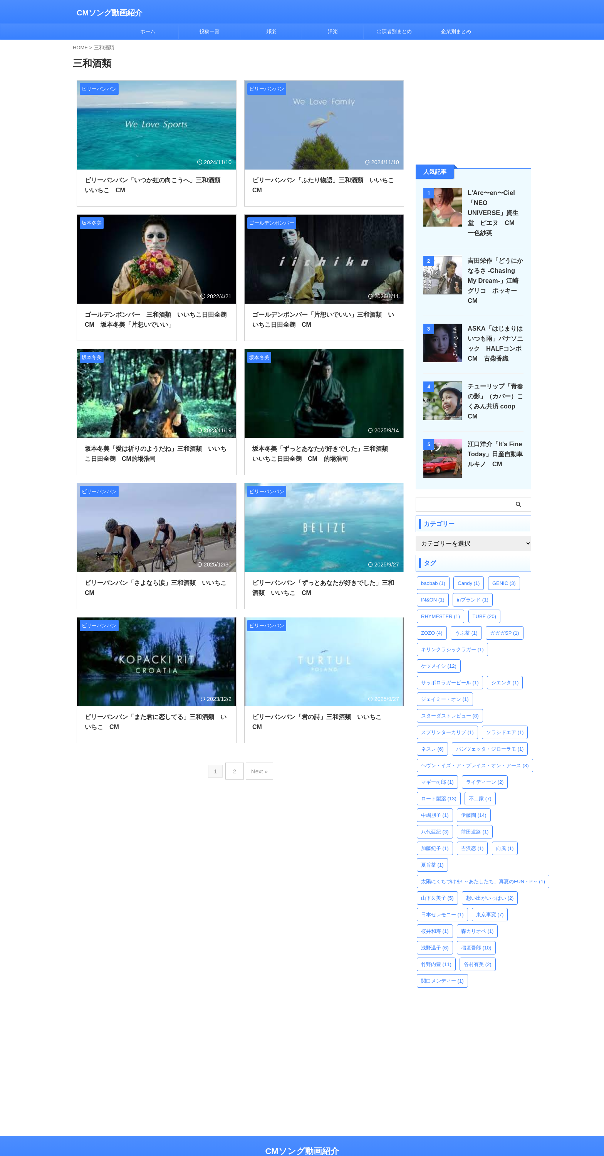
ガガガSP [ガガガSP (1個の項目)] (504, 613)
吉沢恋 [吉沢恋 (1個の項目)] (472, 828)
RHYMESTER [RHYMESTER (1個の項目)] (440, 596)
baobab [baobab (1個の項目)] (433, 563)
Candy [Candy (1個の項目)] (469, 563)
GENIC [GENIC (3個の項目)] (504, 563)
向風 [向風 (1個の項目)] (505, 828)
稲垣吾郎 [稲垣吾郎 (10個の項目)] (476, 928)
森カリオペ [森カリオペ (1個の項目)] (477, 911)
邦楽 (271, 31)
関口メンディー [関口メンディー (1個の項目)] (442, 961)
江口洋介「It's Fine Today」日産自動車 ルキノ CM (496, 434)
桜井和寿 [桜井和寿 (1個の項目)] (435, 911)
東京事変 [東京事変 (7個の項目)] (490, 894)
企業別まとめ (456, 31)
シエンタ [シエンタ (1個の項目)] (505, 662)
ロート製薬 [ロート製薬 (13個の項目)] (438, 778)
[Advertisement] (473, 101)
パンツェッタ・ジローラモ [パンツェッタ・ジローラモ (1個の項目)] (490, 729)
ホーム (147, 31)
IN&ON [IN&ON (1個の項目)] (433, 580)
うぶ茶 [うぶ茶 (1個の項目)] (466, 613)
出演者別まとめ (394, 31)
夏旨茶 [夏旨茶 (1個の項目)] (432, 845)
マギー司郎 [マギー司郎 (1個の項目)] (437, 762)
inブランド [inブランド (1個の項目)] (472, 580)
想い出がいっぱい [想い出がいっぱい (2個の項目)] (490, 878)
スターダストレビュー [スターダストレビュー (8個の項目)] (450, 696)
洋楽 (333, 31)
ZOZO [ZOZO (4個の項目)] (432, 613)
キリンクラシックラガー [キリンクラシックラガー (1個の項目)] (452, 629)
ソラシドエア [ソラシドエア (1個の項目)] (505, 712)
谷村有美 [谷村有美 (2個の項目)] (478, 944)
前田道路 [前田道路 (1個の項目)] (475, 812)
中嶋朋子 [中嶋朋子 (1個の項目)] (435, 795)
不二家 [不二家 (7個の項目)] (480, 778)
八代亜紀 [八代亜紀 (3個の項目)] (435, 812)
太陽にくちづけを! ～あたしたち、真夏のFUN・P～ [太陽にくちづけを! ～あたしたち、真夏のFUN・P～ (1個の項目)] (483, 861)
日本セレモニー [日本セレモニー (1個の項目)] (442, 894)
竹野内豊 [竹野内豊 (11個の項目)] (436, 944)
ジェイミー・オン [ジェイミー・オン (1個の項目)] (445, 679)
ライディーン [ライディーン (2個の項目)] (485, 762)
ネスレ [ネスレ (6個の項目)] (432, 729)
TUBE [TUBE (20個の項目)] (484, 596)
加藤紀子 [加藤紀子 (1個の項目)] (435, 828)
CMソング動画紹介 (110, 12)
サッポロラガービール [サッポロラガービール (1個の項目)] (450, 662)
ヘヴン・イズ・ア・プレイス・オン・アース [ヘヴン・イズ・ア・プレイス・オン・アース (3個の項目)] (475, 745)
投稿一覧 (210, 31)
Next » (258, 769)
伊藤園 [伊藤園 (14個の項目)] (474, 795)
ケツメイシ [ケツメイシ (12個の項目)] (438, 646)
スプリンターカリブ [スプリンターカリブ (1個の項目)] (447, 712)
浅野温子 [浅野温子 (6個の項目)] (435, 928)
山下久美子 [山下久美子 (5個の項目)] (437, 878)
